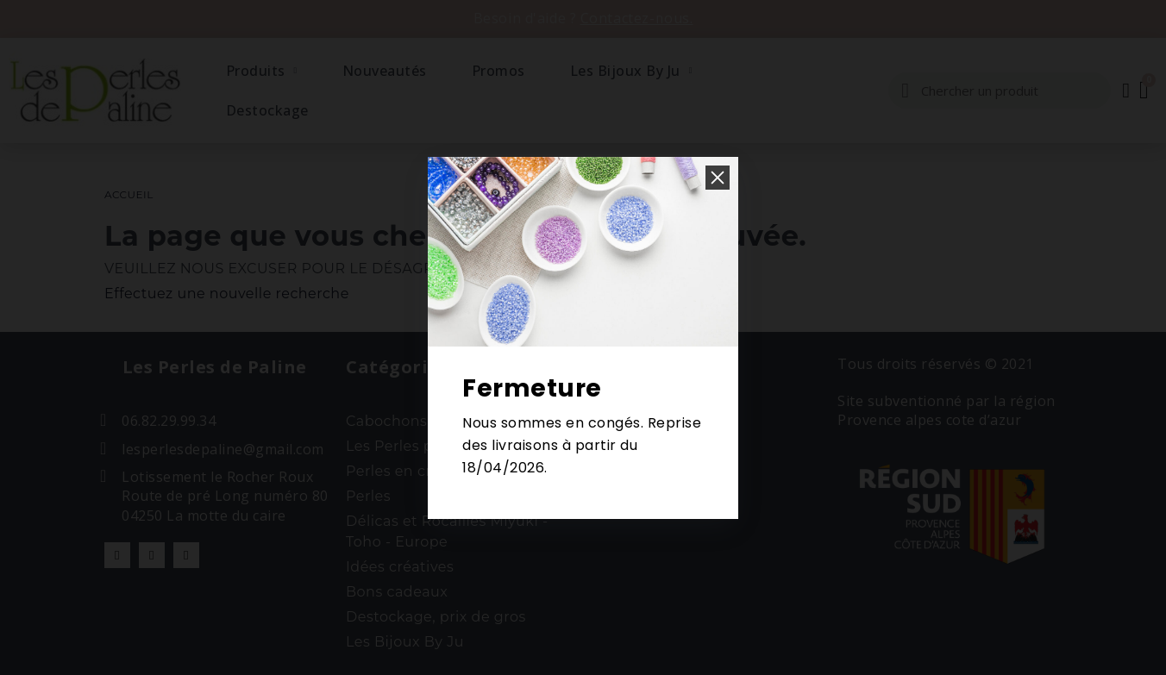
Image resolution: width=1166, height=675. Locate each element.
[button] (717, 178)
